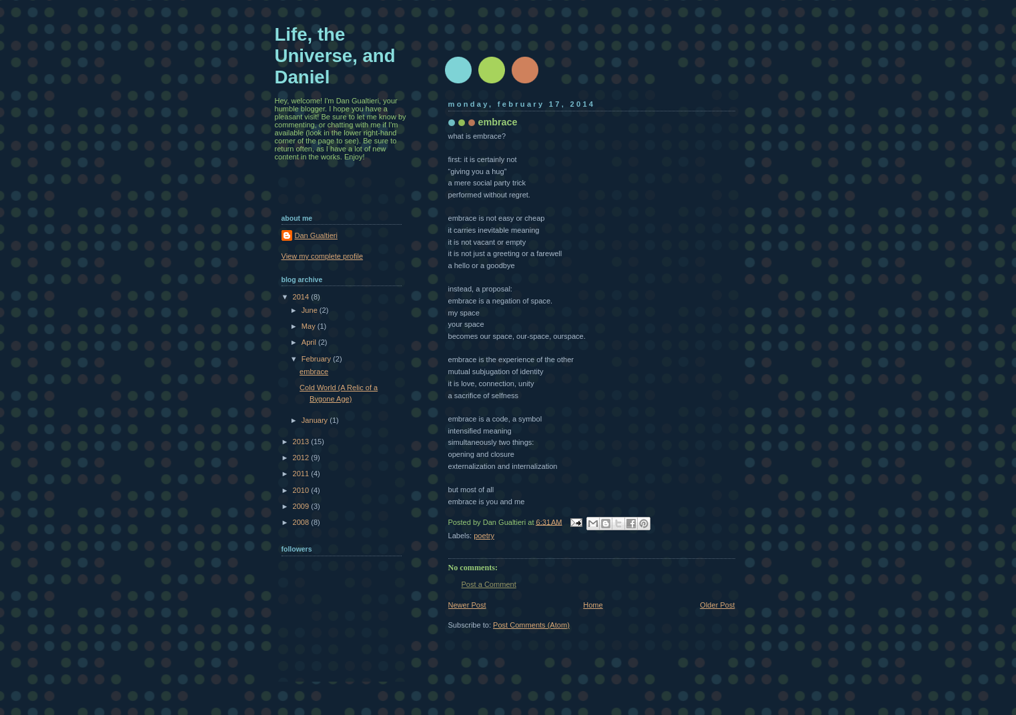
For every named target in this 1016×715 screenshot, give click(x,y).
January (316, 420)
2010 (302, 490)
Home (592, 605)
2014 (302, 297)
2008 (302, 522)
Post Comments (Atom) (531, 625)
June (311, 310)
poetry (484, 536)
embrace (314, 372)
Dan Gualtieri (316, 235)
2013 (302, 442)
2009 (302, 506)
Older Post (717, 605)
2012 (302, 458)
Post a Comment (489, 584)
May (310, 326)
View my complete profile (323, 256)
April (310, 342)
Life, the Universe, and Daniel (335, 55)
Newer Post (467, 605)
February (317, 359)
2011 (302, 474)
